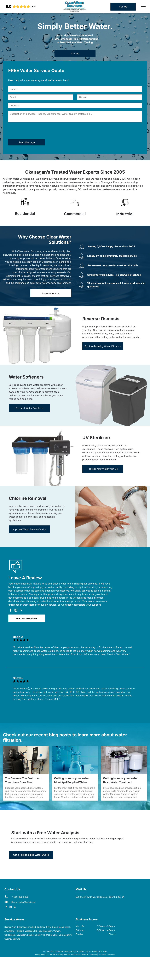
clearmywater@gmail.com (23, 902)
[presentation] (30, 130)
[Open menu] (143, 6)
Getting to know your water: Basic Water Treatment (121, 780)
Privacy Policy (40, 954)
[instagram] (15, 610)
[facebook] (10, 610)
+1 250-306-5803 (19, 897)
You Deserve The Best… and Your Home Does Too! (23, 780)
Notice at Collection (89, 954)
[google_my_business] (21, 610)
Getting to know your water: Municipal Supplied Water (72, 780)
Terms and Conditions (106, 954)
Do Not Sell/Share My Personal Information (63, 954)
